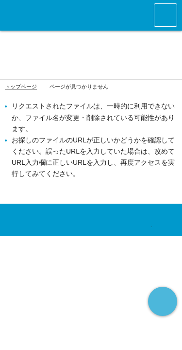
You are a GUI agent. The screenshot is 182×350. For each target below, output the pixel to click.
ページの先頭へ (162, 301)
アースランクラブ (50, 15)
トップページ (21, 86)
